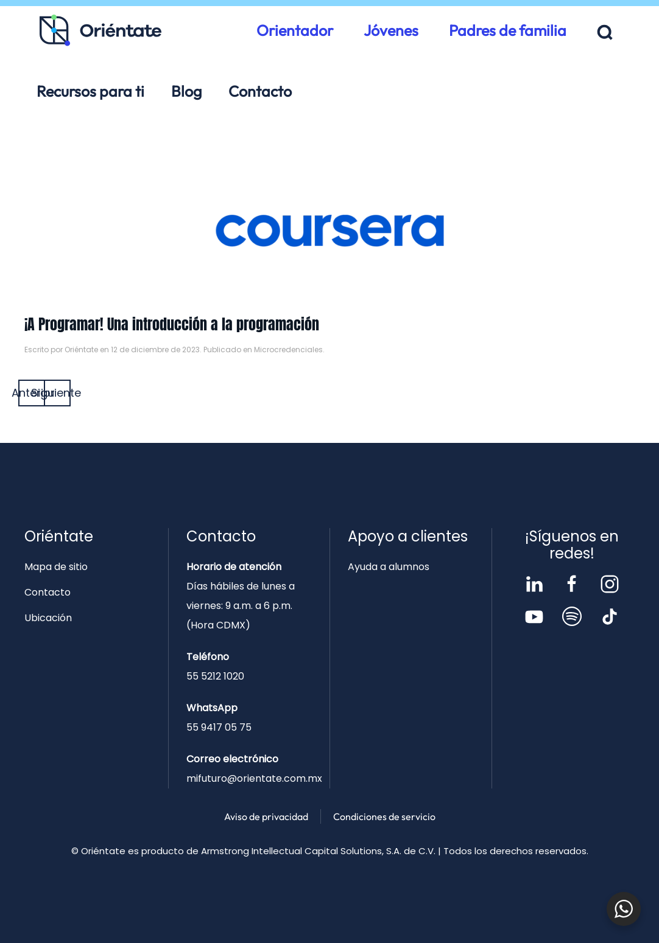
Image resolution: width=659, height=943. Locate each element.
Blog (186, 91)
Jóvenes (391, 30)
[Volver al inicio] (100, 30)
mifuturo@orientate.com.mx (254, 778)
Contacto (260, 91)
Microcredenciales (288, 349)
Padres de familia (507, 30)
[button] (605, 32)
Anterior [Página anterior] (31, 392)
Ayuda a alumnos (388, 567)
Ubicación (48, 618)
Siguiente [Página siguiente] (57, 392)
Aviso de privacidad (266, 816)
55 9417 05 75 (219, 727)
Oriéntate (81, 349)
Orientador (294, 30)
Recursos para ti (90, 91)
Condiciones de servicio (384, 816)
